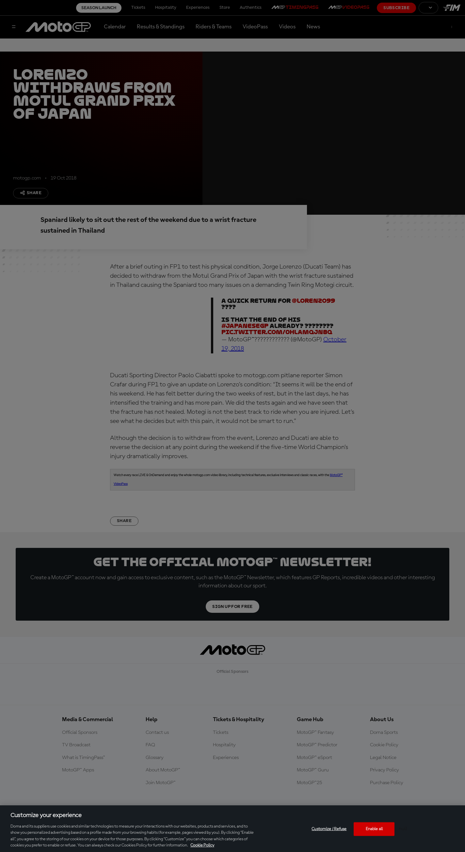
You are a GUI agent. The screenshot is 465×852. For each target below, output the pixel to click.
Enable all (374, 829)
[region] (232, 828)
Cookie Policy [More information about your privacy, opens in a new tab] (202, 845)
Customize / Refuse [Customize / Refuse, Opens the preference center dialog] (329, 829)
